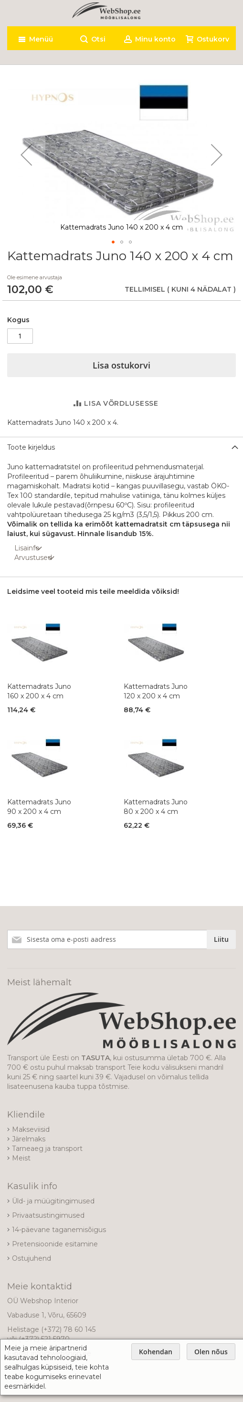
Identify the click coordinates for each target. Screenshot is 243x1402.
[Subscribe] (221, 939)
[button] (26, 154)
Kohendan (155, 1351)
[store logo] (106, 10)
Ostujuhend (31, 1258)
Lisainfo (27, 548)
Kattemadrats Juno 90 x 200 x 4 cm (39, 807)
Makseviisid (31, 1129)
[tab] (121, 447)
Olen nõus (211, 1351)
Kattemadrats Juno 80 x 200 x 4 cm (156, 807)
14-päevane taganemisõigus (59, 1229)
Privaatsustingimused (48, 1215)
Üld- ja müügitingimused (53, 1201)
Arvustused (33, 557)
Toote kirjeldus (31, 447)
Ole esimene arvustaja (34, 277)
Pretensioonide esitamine (55, 1244)
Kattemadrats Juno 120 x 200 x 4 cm (156, 691)
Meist (21, 1158)
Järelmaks (28, 1139)
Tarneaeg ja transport (47, 1148)
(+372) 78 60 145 (68, 1329)
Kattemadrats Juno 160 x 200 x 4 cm (39, 691)
